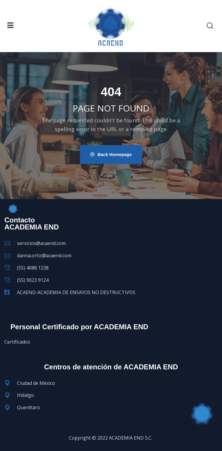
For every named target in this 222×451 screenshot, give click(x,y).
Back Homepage (111, 154)
